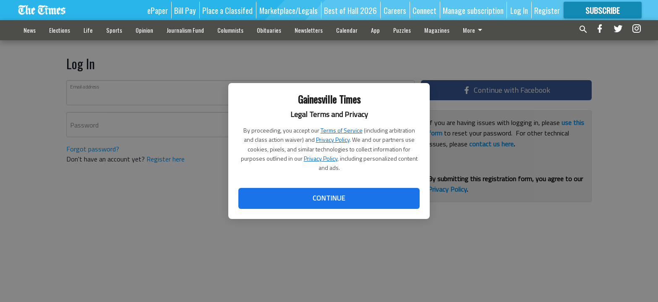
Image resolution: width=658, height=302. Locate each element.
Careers (395, 10)
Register (547, 10)
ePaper (157, 10)
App (375, 30)
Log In (519, 10)
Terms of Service (342, 130)
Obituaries (269, 30)
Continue (329, 198)
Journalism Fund (185, 30)
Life (88, 30)
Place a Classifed (227, 10)
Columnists (230, 30)
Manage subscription (473, 10)
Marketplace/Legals (288, 10)
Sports (114, 30)
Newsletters (309, 30)
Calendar (347, 30)
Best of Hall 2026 (350, 10)
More (474, 30)
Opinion (144, 30)
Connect (424, 10)
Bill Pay (185, 10)
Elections (59, 30)
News (30, 30)
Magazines (436, 30)
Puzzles (402, 30)
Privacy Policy (333, 139)
